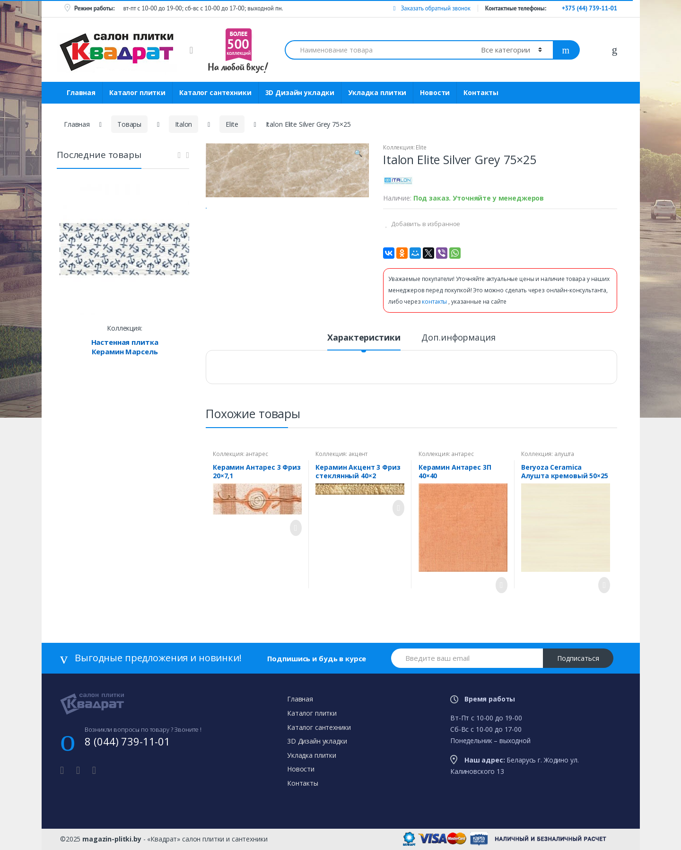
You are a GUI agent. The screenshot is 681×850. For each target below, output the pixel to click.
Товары (129, 124)
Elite (232, 124)
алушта (564, 454)
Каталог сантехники (215, 92)
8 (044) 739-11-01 (127, 741)
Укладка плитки (377, 92)
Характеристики (363, 338)
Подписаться (578, 658)
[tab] (363, 341)
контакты (435, 302)
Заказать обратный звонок (431, 8)
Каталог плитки (137, 92)
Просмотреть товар (293, 528)
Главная (81, 92)
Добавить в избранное (425, 223)
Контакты (480, 92)
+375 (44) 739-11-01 (589, 8)
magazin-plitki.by (111, 838)
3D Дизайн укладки (300, 92)
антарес (256, 454)
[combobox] (377, 50)
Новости (435, 92)
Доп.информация (458, 338)
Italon (183, 124)
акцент (358, 454)
